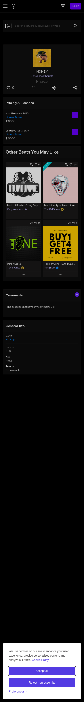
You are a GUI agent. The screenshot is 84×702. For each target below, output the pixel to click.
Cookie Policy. (40, 660)
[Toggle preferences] (18, 691)
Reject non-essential (42, 682)
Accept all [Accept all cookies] (42, 670)
